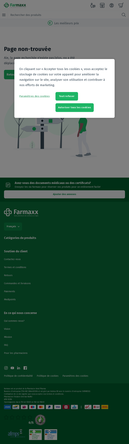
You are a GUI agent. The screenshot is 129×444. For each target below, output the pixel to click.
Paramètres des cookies (34, 96)
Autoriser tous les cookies (74, 107)
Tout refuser (67, 96)
